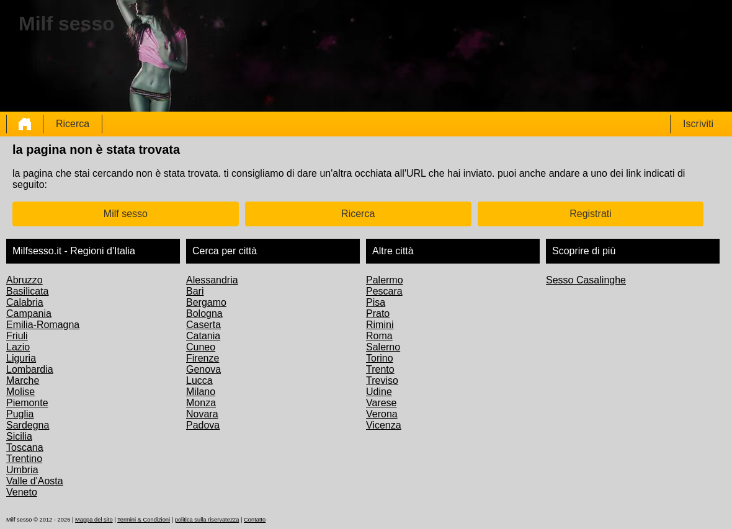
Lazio (18, 347)
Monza (201, 403)
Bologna (204, 313)
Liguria (21, 358)
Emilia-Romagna (42, 324)
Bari (194, 291)
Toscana (24, 447)
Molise (20, 391)
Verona (382, 414)
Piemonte (27, 403)
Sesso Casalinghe (586, 280)
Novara (202, 414)
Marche (22, 380)
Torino (379, 358)
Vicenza (383, 425)
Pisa (375, 302)
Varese (381, 403)
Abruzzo (24, 280)
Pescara (384, 291)
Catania (203, 336)
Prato (378, 313)
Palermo (384, 280)
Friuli (17, 336)
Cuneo (200, 347)
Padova (203, 425)
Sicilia (19, 436)
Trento (380, 369)
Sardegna (27, 425)
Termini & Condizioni (143, 520)
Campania (28, 313)
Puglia (19, 414)
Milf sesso (126, 213)
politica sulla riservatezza (207, 520)
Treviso (382, 380)
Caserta (203, 324)
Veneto (21, 492)
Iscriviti (698, 123)
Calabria (24, 302)
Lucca (199, 380)
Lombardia (29, 369)
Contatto (255, 520)
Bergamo (206, 302)
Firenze (202, 358)
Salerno (383, 347)
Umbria (22, 470)
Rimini (379, 324)
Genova (203, 369)
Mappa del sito (94, 520)
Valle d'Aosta (34, 481)
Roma (379, 336)
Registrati (590, 213)
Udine (379, 391)
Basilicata (27, 291)
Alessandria (212, 280)
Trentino (24, 458)
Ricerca (72, 123)
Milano (200, 391)
